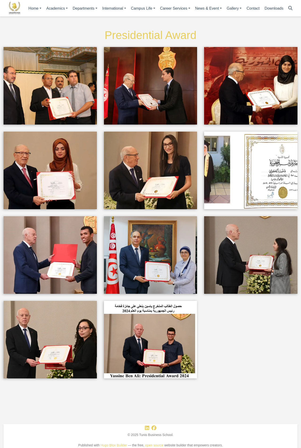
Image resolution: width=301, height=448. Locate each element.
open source (154, 445)
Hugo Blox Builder (113, 445)
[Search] (290, 8)
